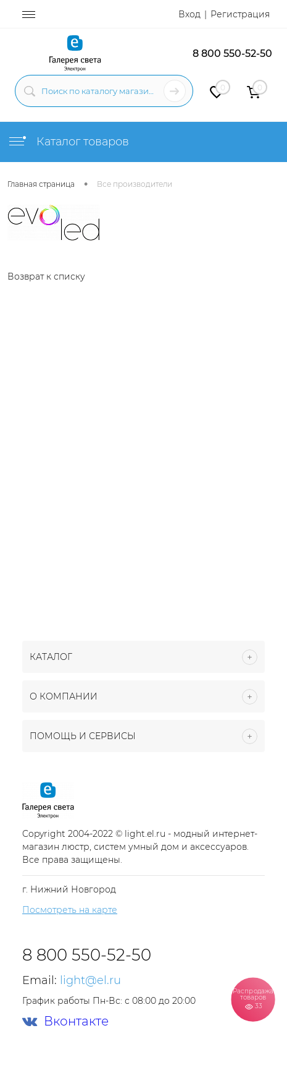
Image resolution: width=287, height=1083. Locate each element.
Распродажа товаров (252, 998)
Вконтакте (65, 1021)
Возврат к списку (46, 276)
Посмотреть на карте (69, 909)
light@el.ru (90, 980)
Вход (189, 14)
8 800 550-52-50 (232, 53)
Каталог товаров (68, 141)
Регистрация (240, 14)
